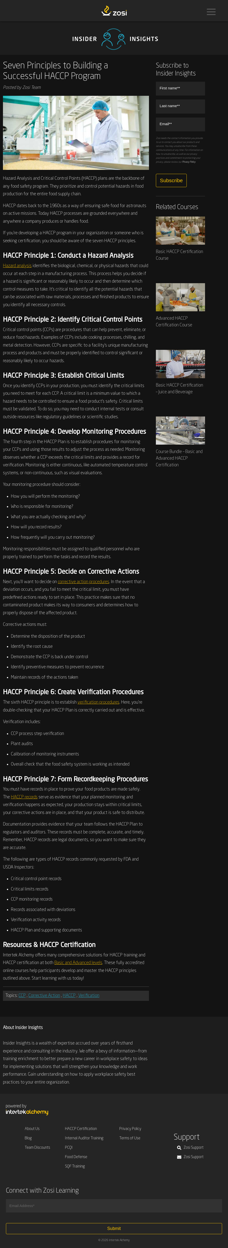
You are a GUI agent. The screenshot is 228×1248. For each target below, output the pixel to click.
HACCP (69, 995)
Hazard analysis (17, 266)
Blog (28, 1138)
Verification (88, 995)
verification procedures (98, 702)
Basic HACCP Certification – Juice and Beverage (180, 372)
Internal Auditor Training (84, 1138)
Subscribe (171, 180)
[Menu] (211, 12)
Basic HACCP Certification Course (180, 239)
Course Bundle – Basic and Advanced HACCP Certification (180, 442)
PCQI (69, 1148)
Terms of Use (129, 1138)
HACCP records (24, 797)
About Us (32, 1129)
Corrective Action (44, 995)
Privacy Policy (188, 162)
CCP (22, 995)
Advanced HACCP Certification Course (180, 305)
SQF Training (75, 1167)
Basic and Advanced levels (78, 963)
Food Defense (76, 1157)
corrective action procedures (83, 582)
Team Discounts (37, 1148)
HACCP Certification (81, 1129)
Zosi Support (190, 1147)
